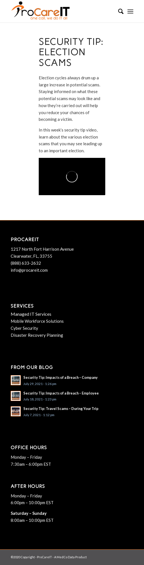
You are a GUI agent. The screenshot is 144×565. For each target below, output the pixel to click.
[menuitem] (118, 11)
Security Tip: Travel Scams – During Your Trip (61, 408)
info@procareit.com (29, 270)
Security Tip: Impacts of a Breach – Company (60, 377)
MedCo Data (66, 557)
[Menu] (130, 11)
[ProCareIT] (60, 11)
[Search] (118, 11)
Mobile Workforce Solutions (37, 321)
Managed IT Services (31, 314)
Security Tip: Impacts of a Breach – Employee (61, 393)
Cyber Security (24, 328)
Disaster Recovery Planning (37, 335)
